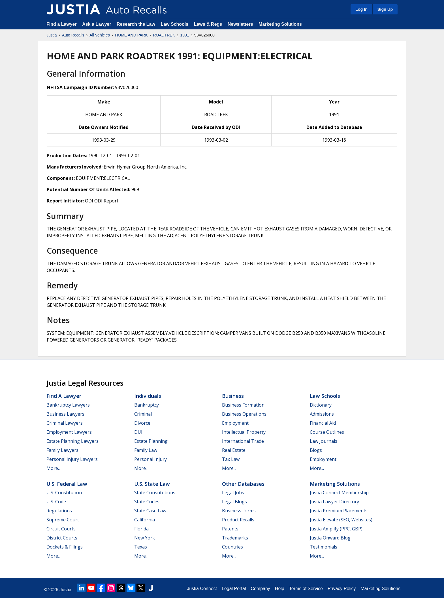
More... (53, 468)
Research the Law (136, 24)
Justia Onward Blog (330, 538)
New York (144, 538)
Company (260, 588)
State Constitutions (154, 492)
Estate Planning (151, 441)
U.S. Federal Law (66, 483)
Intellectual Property (244, 432)
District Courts (61, 538)
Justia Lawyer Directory (334, 501)
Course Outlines (327, 432)
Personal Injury (150, 459)
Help (279, 588)
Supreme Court (62, 520)
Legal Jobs (233, 492)
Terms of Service (306, 588)
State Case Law (150, 511)
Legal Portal (234, 588)
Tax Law (231, 459)
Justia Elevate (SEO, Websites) (341, 520)
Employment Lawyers (69, 432)
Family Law (145, 450)
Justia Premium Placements (339, 511)
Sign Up (385, 9)
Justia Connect (202, 588)
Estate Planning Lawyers (72, 441)
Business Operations (244, 414)
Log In (361, 9)
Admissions (322, 414)
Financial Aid (323, 423)
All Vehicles (99, 35)
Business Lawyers (65, 414)
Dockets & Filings (64, 547)
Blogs (316, 450)
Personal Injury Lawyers (72, 459)
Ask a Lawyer (97, 24)
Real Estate (234, 450)
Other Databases (243, 483)
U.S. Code (56, 501)
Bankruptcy (146, 405)
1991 (184, 35)
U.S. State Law (152, 483)
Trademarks (235, 538)
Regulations (59, 511)
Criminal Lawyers (64, 423)
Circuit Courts (61, 529)
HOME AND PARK (131, 35)
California (144, 520)
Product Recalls (238, 520)
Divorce (142, 423)
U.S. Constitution (64, 492)
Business (233, 395)
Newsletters (240, 24)
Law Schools (174, 24)
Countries (232, 547)
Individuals (147, 395)
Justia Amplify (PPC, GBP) (336, 529)
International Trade (243, 441)
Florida (141, 529)
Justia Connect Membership (339, 492)
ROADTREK (164, 35)
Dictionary (321, 405)
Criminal (143, 414)
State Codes (146, 501)
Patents (230, 529)
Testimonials (323, 547)
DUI (138, 432)
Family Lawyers (62, 450)
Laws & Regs (208, 24)
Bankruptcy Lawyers (68, 405)
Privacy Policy (342, 588)
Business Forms (239, 511)
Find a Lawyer (61, 24)
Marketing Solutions (280, 24)
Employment (235, 423)
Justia (51, 35)
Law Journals (323, 441)
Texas (140, 547)
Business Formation (243, 405)
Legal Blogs (234, 501)
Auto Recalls (73, 35)
